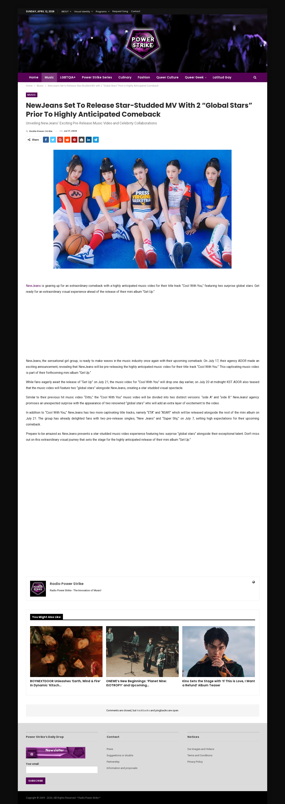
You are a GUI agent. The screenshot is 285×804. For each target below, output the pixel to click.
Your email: (62, 766)
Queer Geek (198, 77)
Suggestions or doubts (120, 755)
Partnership (113, 761)
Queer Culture (171, 77)
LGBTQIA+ (69, 77)
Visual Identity (82, 11)
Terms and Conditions (199, 755)
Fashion (147, 77)
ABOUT (64, 11)
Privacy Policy (195, 761)
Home (33, 77)
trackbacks (143, 710)
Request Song (120, 11)
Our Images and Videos (200, 749)
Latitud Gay (227, 77)
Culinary (127, 77)
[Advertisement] (142, 326)
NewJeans (33, 286)
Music (49, 77)
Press (110, 749)
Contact (135, 11)
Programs (101, 11)
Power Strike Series (99, 77)
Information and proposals (122, 768)
